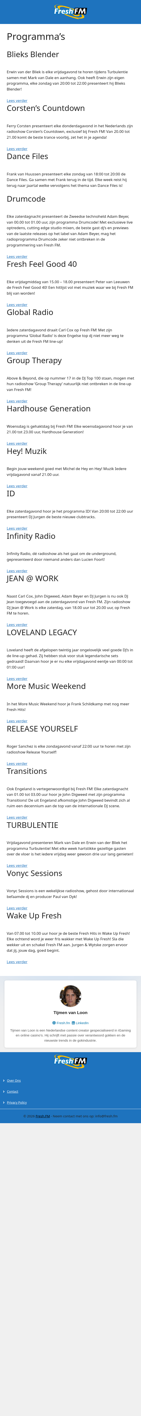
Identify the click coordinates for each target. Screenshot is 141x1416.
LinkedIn (80, 1023)
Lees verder (17, 148)
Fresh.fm (61, 1023)
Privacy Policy (17, 1102)
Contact (12, 1091)
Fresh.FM (43, 1116)
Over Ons (14, 1080)
